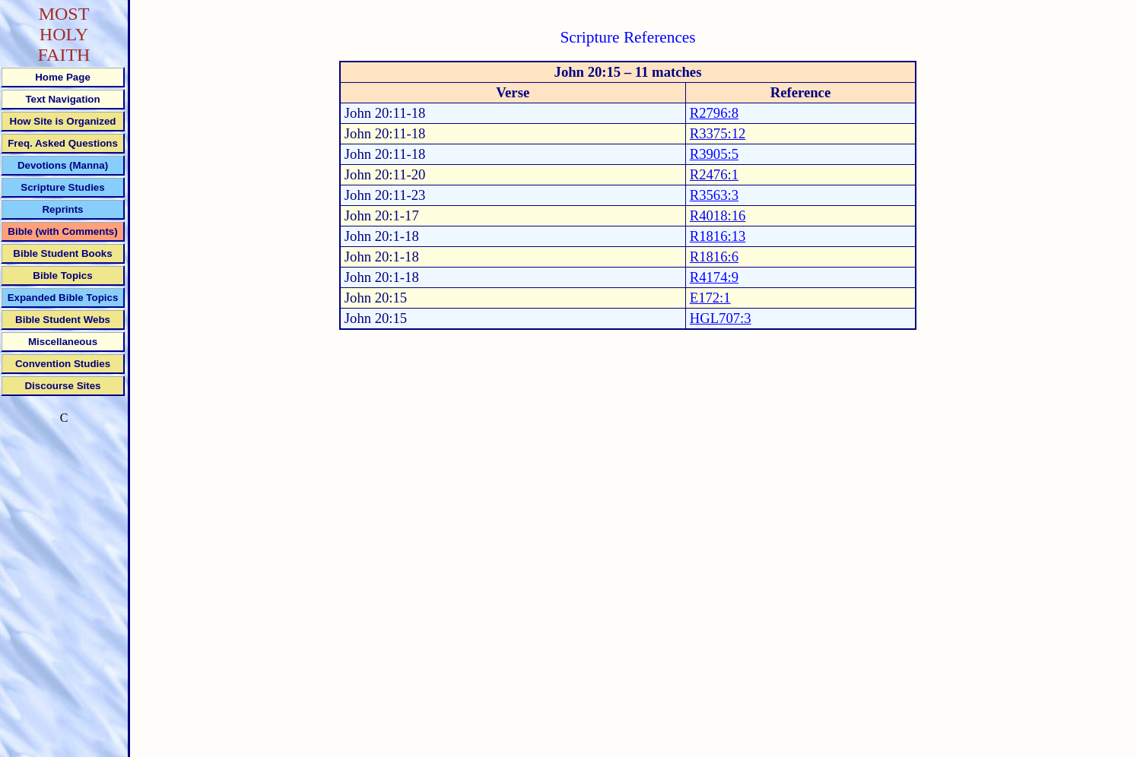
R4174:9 (714, 277)
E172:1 (710, 298)
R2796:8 (714, 113)
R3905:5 (714, 154)
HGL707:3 (720, 318)
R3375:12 (718, 133)
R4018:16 (718, 215)
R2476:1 (714, 174)
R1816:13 (718, 236)
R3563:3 (714, 195)
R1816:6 (714, 256)
